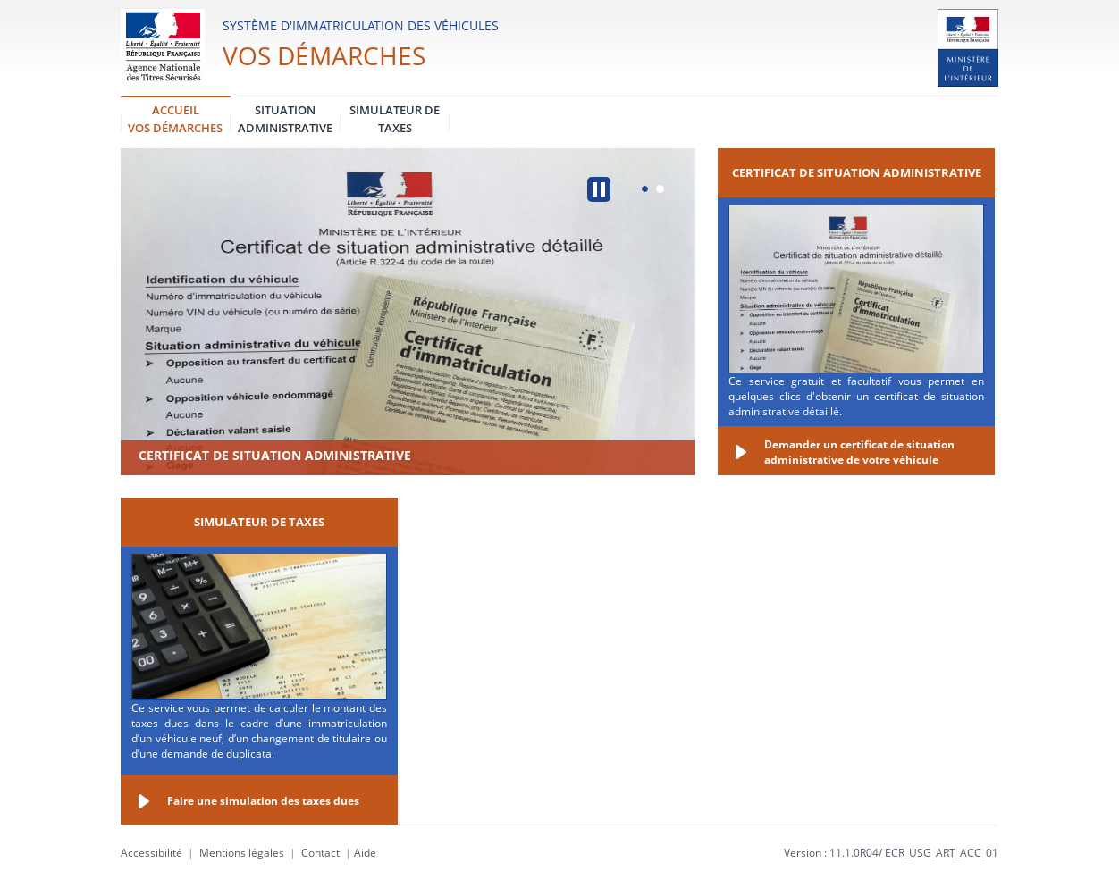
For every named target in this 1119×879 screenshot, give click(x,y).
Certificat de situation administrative (275, 455)
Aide (365, 852)
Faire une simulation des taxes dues (263, 800)
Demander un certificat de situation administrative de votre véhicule (859, 452)
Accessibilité (151, 852)
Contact (320, 852)
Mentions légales (241, 852)
